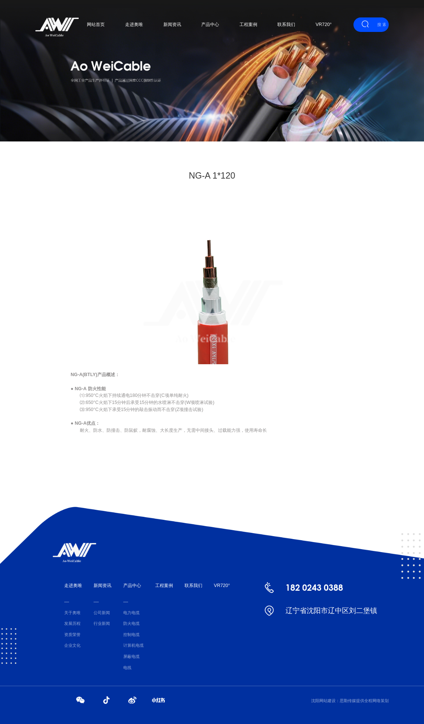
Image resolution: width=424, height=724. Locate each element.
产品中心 (210, 24)
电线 (127, 667)
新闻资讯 (172, 24)
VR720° (324, 24)
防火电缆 (131, 623)
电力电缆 (131, 612)
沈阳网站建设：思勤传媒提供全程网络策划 (350, 700)
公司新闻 (102, 612)
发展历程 (72, 623)
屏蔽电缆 (131, 656)
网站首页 (96, 24)
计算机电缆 (133, 645)
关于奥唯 (72, 612)
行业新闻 (102, 623)
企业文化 (72, 645)
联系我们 (286, 24)
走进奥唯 (134, 24)
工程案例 (248, 24)
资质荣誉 (72, 634)
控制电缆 (131, 634)
